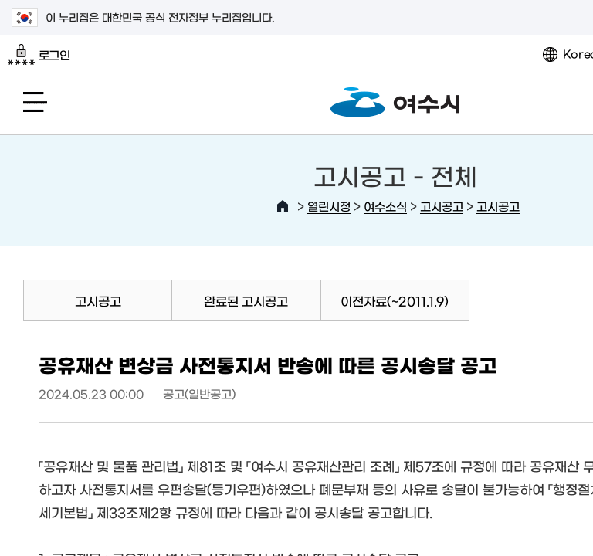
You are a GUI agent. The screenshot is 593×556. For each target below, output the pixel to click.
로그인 (39, 55)
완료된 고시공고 (246, 300)
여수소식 (385, 206)
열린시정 (329, 206)
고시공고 (441, 206)
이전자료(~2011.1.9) (395, 300)
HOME (282, 206)
